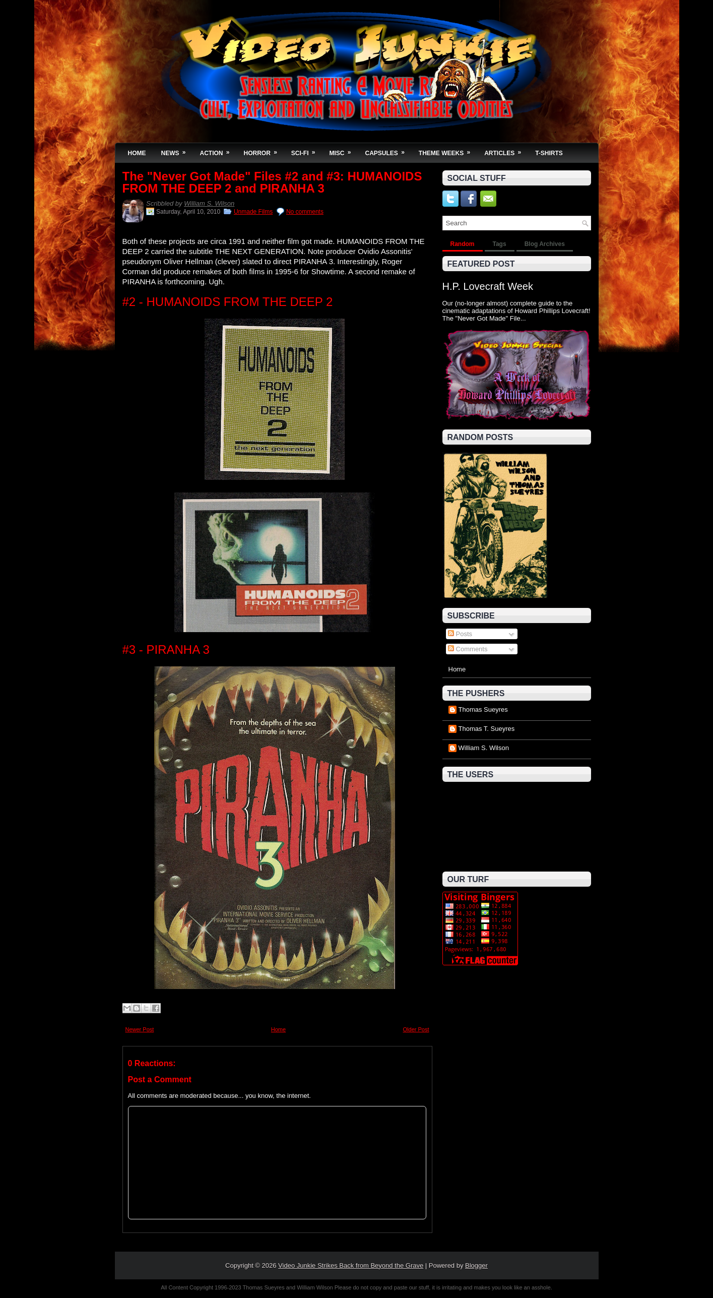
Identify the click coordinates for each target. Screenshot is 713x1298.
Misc (344, 150)
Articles (506, 150)
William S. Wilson (209, 203)
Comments (467, 649)
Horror (264, 150)
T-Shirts (549, 153)
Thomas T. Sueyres (487, 728)
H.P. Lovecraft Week (487, 286)
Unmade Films (253, 211)
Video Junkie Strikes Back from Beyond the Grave (350, 1265)
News (176, 150)
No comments (304, 211)
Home (137, 153)
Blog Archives (545, 244)
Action (218, 150)
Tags (499, 244)
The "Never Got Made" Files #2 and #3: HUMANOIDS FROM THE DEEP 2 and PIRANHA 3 (272, 182)
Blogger (476, 1265)
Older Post (416, 1029)
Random (462, 244)
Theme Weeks (448, 150)
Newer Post (139, 1029)
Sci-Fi (306, 150)
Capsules (388, 150)
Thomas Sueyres (483, 709)
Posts (460, 634)
